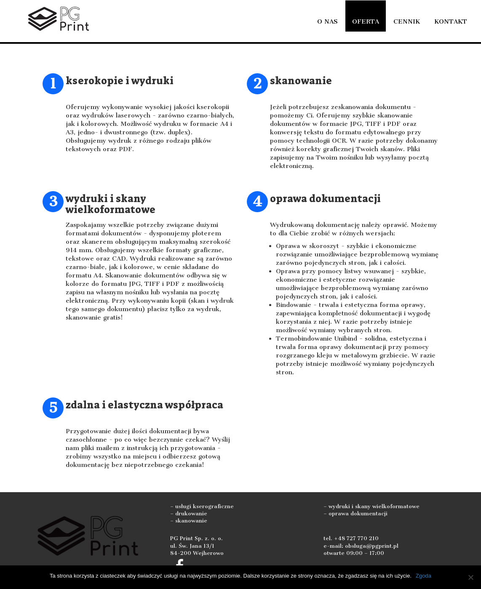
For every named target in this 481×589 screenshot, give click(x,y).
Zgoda (423, 576)
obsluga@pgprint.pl (371, 546)
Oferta (365, 21)
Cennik (406, 21)
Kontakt (450, 21)
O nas (327, 21)
